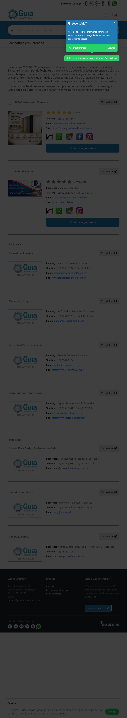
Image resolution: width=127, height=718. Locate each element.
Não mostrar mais (77, 47)
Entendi (111, 47)
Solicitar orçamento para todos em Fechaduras (91, 58)
